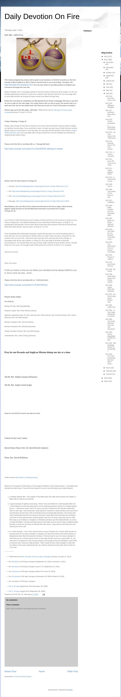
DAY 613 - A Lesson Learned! (110, 154)
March (108, 368)
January (109, 374)
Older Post (72, 671)
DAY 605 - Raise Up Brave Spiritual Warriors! (110, 222)
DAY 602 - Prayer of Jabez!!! (110, 257)
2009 (106, 381)
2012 (106, 56)
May (107, 90)
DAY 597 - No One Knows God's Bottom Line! (111, 298)
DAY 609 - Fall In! (109, 185)
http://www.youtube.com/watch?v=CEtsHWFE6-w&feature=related (34, 149)
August (108, 81)
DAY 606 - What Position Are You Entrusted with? (110, 210)
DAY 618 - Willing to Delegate (110, 105)
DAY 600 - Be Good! (110, 270)
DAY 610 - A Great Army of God (111, 179)
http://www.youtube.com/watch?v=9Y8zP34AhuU (26, 285)
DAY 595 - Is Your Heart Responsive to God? (110, 313)
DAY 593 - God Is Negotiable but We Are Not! (110, 336)
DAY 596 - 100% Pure (110, 306)
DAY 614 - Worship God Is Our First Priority (110, 145)
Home (42, 671)
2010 (106, 378)
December (109, 62)
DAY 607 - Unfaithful (110, 201)
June (108, 87)
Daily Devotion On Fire (42, 16)
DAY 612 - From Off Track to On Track (111, 162)
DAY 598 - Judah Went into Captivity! (110, 288)
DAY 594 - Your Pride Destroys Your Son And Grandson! (110, 324)
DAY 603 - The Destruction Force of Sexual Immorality (111, 247)
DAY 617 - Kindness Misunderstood (110, 113)
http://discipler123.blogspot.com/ (19, 85)
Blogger (70, 690)
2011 (106, 60)
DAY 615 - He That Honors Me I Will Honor (111, 135)
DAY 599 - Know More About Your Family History (111, 278)
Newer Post (10, 671)
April (108, 93)
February (109, 371)
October (109, 72)
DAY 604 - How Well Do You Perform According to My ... (110, 234)
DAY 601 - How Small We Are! (110, 264)
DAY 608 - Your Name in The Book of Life (111, 193)
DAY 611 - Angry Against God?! (109, 171)
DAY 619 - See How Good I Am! (111, 98)
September (110, 76)
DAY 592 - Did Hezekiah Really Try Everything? (111, 347)
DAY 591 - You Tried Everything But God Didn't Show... (110, 359)
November (109, 67)
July (107, 84)
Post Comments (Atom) (22, 676)
